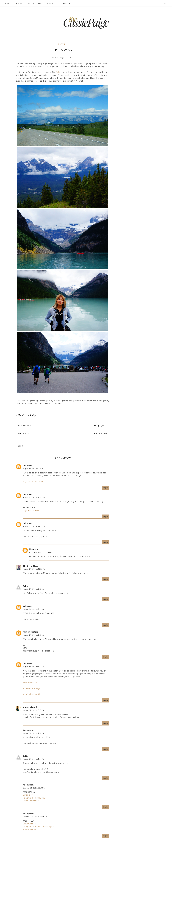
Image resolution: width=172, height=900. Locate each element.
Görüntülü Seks (30, 823)
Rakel (25, 586)
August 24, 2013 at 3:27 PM (33, 710)
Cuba (58, 72)
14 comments (24, 425)
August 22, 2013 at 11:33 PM (34, 526)
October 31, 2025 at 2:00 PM (34, 788)
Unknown (27, 465)
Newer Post (23, 433)
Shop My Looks (34, 3)
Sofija (26, 756)
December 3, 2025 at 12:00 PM (35, 817)
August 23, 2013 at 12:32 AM (34, 569)
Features (65, 3)
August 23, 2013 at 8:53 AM (33, 635)
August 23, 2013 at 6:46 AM (33, 609)
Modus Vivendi (30, 707)
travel (62, 44)
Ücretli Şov (28, 795)
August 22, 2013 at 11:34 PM (40, 552)
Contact (51, 3)
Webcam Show (29, 829)
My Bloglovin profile (32, 694)
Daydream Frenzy (31, 510)
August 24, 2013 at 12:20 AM (34, 667)
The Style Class (30, 566)
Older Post (101, 433)
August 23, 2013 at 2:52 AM (33, 589)
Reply (105, 488)
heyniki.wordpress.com (33, 481)
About (19, 3)
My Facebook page (31, 688)
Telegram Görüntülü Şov (34, 798)
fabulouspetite (30, 632)
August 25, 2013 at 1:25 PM (33, 733)
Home (8, 3)
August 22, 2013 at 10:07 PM (34, 497)
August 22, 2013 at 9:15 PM (33, 469)
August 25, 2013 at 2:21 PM (33, 759)
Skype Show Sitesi (31, 800)
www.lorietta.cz (30, 682)
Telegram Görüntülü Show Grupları (38, 826)
